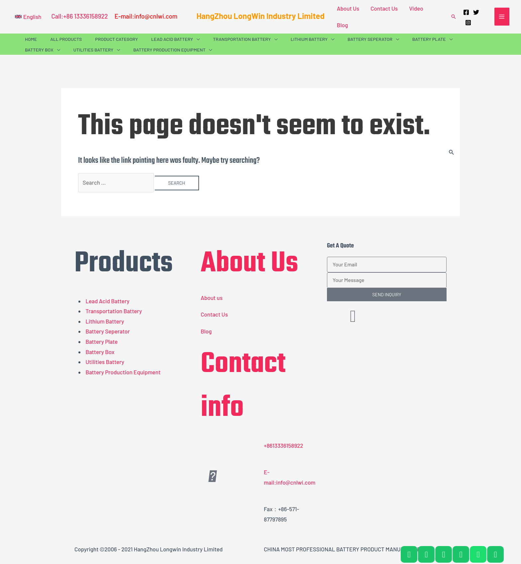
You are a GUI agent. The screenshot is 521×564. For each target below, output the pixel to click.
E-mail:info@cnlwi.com (146, 16)
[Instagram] (468, 23)
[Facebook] (466, 12)
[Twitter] (476, 12)
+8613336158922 (283, 445)
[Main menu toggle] (502, 17)
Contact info (243, 386)
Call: (57, 16)
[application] (196, 39)
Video (416, 8)
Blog (342, 25)
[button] (28, 16)
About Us (348, 8)
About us (212, 297)
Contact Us (384, 8)
